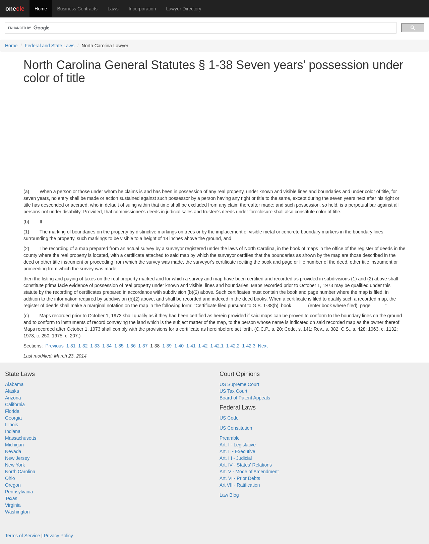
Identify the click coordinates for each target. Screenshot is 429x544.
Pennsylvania (19, 491)
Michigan (14, 444)
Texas (11, 498)
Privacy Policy (58, 535)
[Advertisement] (214, 136)
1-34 (107, 345)
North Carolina (20, 471)
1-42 (203, 345)
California (15, 404)
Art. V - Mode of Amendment (249, 471)
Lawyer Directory (183, 8)
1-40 (179, 345)
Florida (12, 411)
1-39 (167, 345)
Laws (113, 8)
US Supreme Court (239, 384)
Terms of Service (22, 535)
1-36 (131, 345)
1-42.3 (248, 345)
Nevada (13, 451)
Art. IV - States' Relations (246, 465)
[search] (200, 28)
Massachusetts (20, 438)
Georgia (13, 418)
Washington (17, 511)
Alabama (14, 384)
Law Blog (229, 495)
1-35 (119, 345)
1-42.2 (233, 345)
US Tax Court (233, 391)
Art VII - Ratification (240, 485)
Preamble (230, 438)
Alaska (12, 391)
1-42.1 (217, 345)
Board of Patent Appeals (245, 397)
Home (41, 8)
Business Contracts (77, 8)
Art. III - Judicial (236, 458)
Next (263, 345)
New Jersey (17, 458)
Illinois (11, 424)
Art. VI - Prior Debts (240, 478)
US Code (229, 418)
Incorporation (142, 8)
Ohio (10, 478)
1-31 (71, 345)
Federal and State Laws (49, 45)
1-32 (82, 345)
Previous (54, 345)
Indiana (12, 431)
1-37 (143, 345)
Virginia (12, 505)
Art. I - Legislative (238, 444)
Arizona (13, 397)
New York (15, 465)
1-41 (191, 345)
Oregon (13, 485)
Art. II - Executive (237, 451)
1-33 (95, 345)
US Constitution (236, 428)
